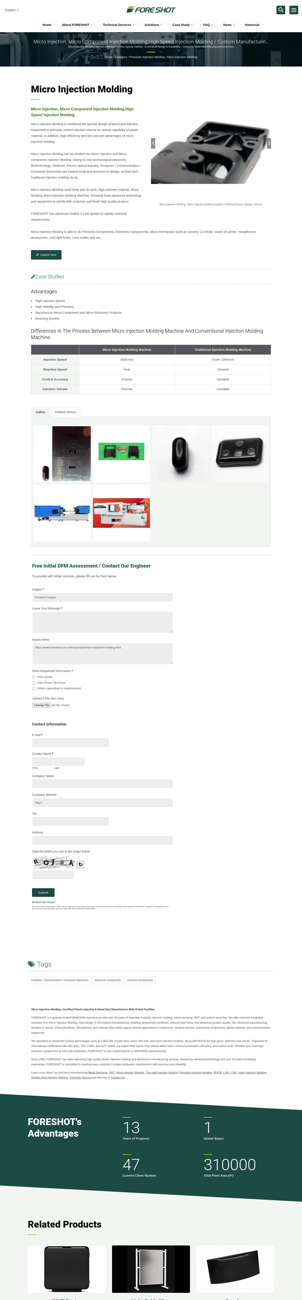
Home (47, 25)
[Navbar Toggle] (293, 10)
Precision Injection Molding (147, 57)
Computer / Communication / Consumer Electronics (59, 980)
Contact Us (117, 1077)
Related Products (65, 1224)
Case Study (182, 25)
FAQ (208, 25)
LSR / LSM (230, 1072)
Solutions (153, 25)
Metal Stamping (97, 1072)
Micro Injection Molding (182, 57)
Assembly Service (80, 1077)
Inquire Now (46, 254)
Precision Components (140, 980)
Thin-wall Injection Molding (162, 1072)
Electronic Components (108, 980)
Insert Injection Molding (252, 1072)
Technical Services (118, 25)
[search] (280, 10)
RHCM (218, 1072)
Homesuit (252, 25)
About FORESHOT (77, 25)
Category (121, 57)
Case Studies (47, 277)
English (12, 10)
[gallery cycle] (211, 204)
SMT (112, 1072)
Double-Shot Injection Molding (49, 1077)
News (228, 25)
